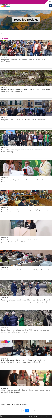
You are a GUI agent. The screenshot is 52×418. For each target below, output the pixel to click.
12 (24, 410)
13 (28, 410)
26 (35, 410)
